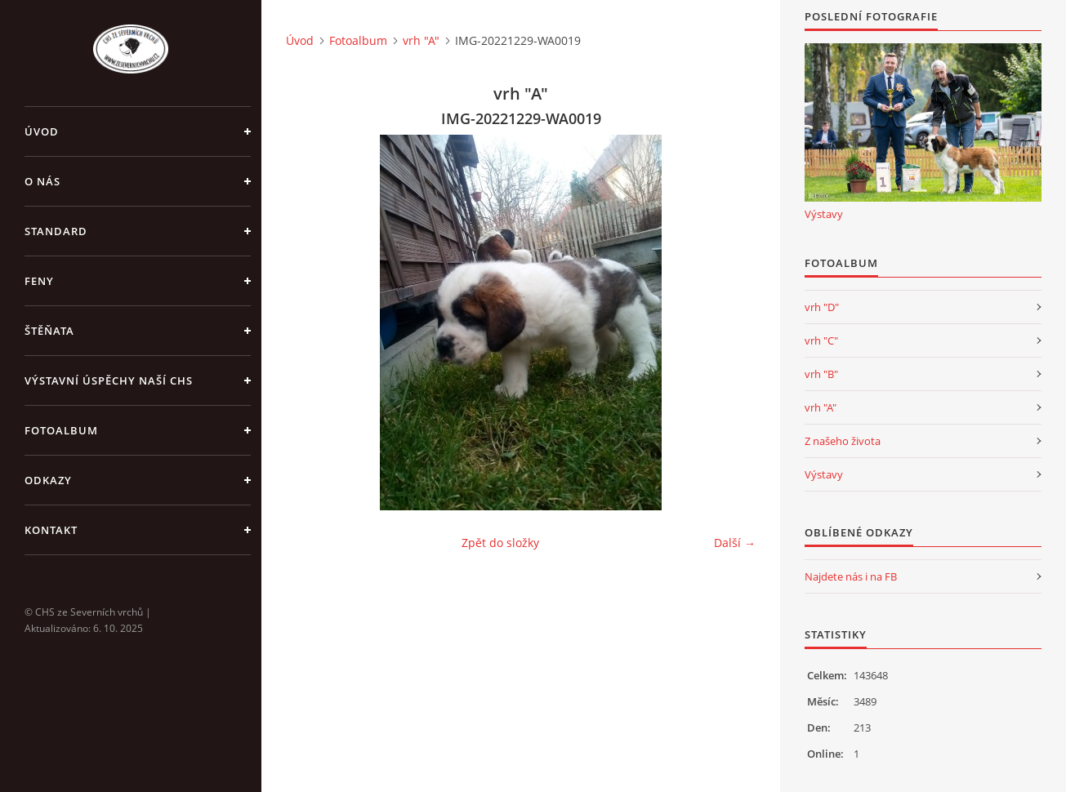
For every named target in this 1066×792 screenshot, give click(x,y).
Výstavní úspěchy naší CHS (109, 380)
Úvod (42, 131)
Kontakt (51, 530)
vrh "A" (421, 40)
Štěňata (49, 330)
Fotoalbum (61, 430)
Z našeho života (843, 441)
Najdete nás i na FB (851, 576)
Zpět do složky (500, 542)
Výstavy (824, 214)
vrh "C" (821, 340)
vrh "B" (821, 374)
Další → (735, 542)
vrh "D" (822, 307)
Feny (39, 281)
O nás (42, 181)
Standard (56, 231)
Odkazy (48, 480)
